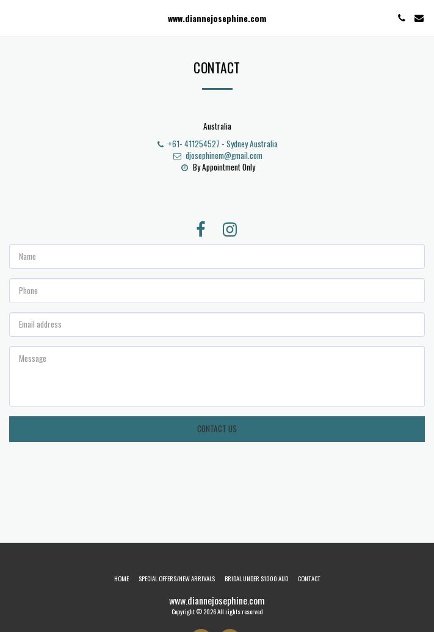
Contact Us (217, 428)
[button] (13, 17)
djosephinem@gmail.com (217, 155)
